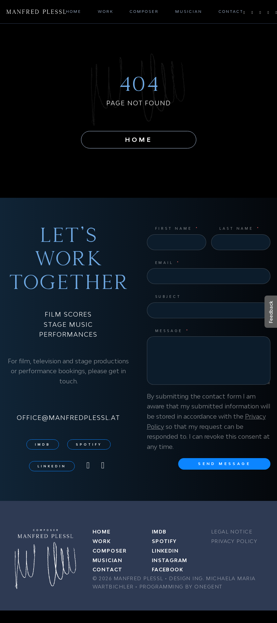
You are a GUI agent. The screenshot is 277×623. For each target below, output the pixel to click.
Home (73, 11)
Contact (231, 11)
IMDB (42, 444)
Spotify (89, 444)
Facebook (167, 569)
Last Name (236, 228)
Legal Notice (231, 531)
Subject (168, 297)
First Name (173, 228)
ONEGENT (208, 586)
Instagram (169, 560)
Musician (188, 11)
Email (164, 263)
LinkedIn (52, 466)
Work (105, 11)
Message (169, 331)
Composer (144, 11)
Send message (224, 463)
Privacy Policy (234, 541)
